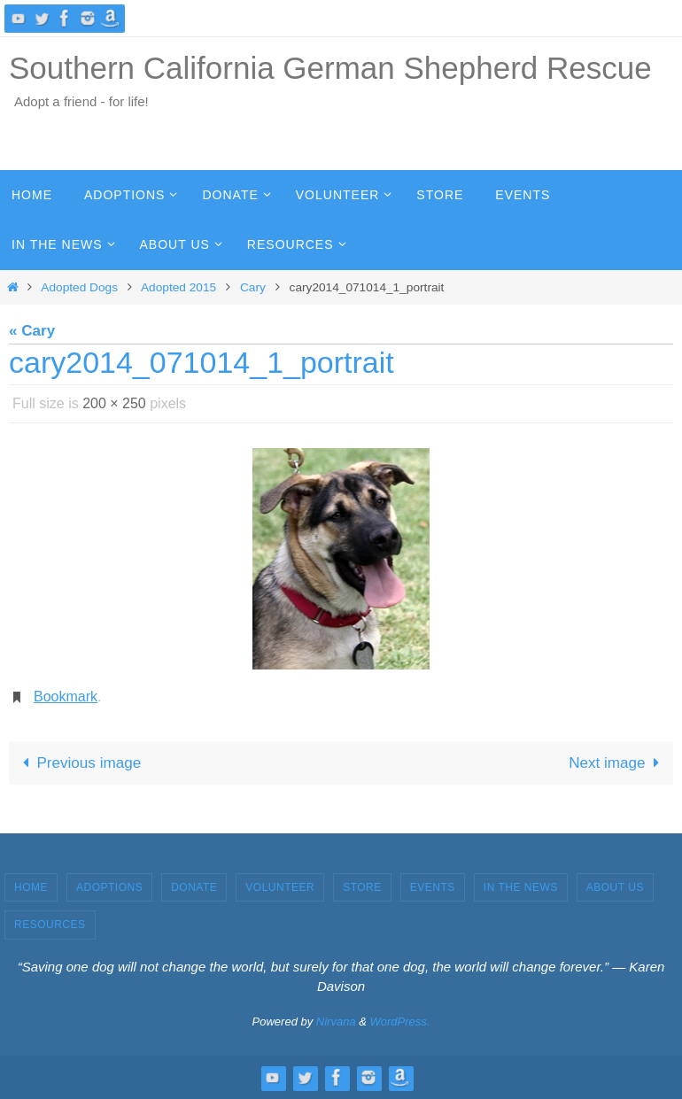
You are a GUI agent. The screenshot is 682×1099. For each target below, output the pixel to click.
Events (432, 887)
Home (31, 887)
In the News (521, 887)
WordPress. (400, 1021)
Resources (50, 924)
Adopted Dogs (79, 287)
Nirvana (336, 1021)
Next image (617, 763)
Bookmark (65, 696)
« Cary (32, 330)
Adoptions (109, 887)
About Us (615, 887)
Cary (253, 287)
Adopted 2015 (178, 287)
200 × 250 (114, 403)
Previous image (79, 763)
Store (362, 887)
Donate (194, 887)
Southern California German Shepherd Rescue (330, 67)
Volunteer (279, 887)
